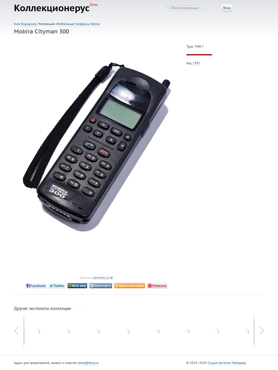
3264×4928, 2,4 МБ (102, 277)
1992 (196, 63)
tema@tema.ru (88, 363)
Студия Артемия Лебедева (227, 363)
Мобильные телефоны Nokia (78, 24)
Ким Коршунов (25, 24)
